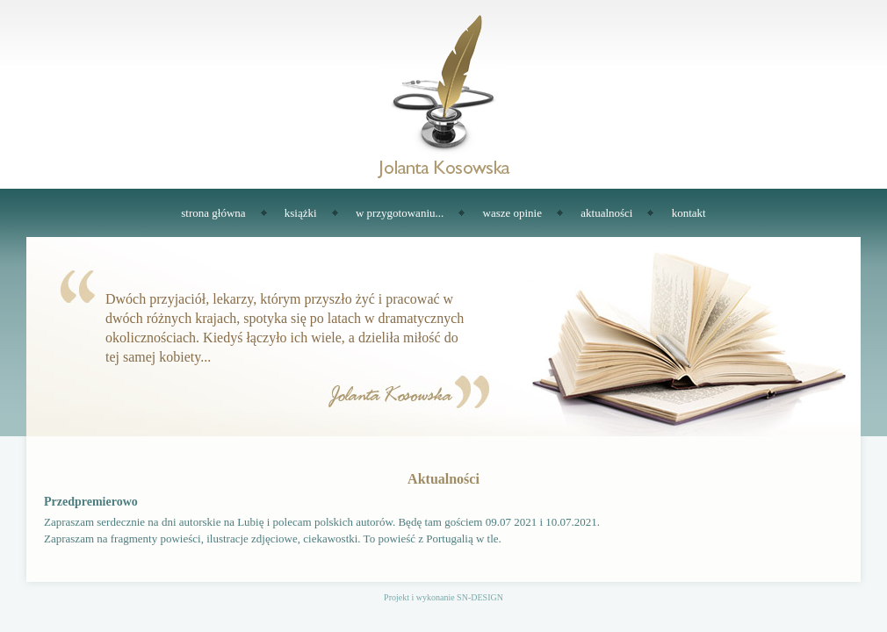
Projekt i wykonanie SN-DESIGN (443, 597)
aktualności (606, 212)
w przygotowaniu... (400, 212)
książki (301, 212)
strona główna (213, 212)
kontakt (689, 212)
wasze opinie (513, 212)
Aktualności (443, 478)
